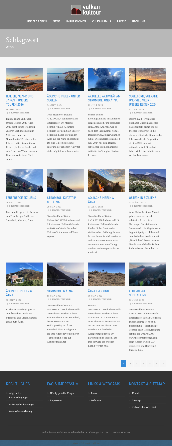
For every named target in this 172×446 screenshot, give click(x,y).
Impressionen (76, 21)
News (56, 21)
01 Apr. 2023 (95, 206)
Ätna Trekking (98, 291)
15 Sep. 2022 (54, 296)
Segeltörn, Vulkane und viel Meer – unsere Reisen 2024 (143, 100)
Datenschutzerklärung (20, 411)
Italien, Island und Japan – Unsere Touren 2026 (19, 100)
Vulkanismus (101, 21)
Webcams (96, 400)
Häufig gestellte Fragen (62, 393)
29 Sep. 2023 (54, 206)
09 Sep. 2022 (95, 296)
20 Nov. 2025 (13, 109)
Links (94, 393)
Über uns (138, 21)
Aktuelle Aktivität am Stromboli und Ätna (104, 98)
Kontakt (136, 393)
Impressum (56, 400)
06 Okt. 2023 (13, 202)
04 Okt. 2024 (54, 105)
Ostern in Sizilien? (142, 198)
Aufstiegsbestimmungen (21, 404)
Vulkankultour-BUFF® (144, 407)
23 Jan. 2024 (136, 109)
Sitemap (136, 400)
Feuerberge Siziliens (21, 198)
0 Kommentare (19, 112)
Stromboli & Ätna (60, 291)
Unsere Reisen (37, 21)
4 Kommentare (142, 303)
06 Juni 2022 (136, 300)
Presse (121, 21)
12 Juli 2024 (95, 105)
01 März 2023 (137, 202)
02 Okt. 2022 (13, 300)
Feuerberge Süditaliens (137, 293)
